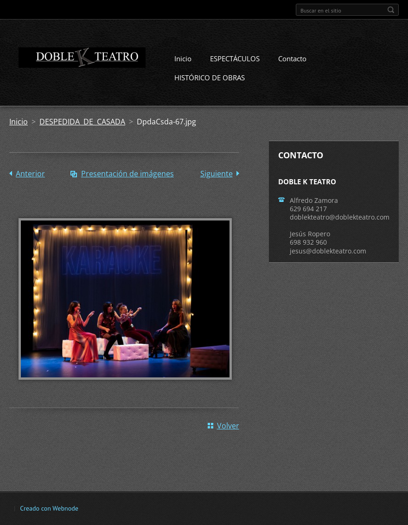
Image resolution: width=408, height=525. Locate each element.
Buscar (391, 10)
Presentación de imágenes (127, 174)
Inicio (182, 58)
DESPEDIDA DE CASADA (82, 122)
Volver (228, 426)
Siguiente (216, 174)
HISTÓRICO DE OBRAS (209, 77)
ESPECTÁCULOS (235, 58)
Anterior (30, 174)
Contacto (292, 58)
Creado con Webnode (49, 508)
